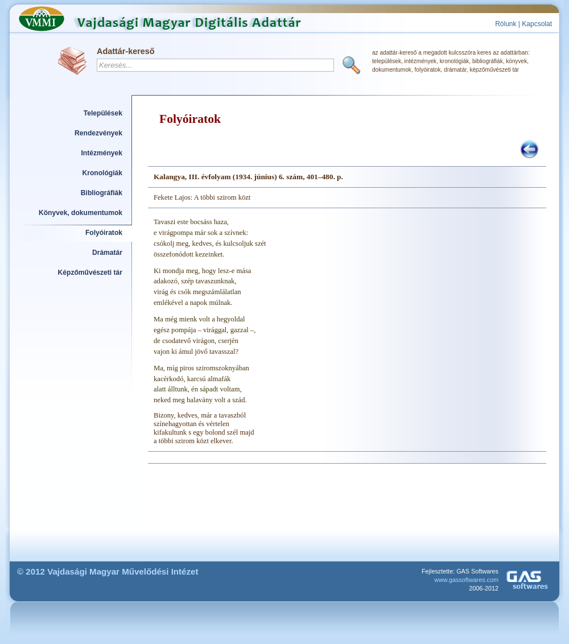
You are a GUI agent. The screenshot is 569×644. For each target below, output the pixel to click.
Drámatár (107, 253)
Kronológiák (102, 173)
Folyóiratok (103, 233)
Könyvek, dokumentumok (80, 213)
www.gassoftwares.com (466, 579)
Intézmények (102, 153)
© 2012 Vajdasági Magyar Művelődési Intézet (108, 571)
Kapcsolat (537, 24)
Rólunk (505, 24)
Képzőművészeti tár (90, 272)
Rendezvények (98, 133)
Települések (103, 113)
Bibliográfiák (101, 193)
